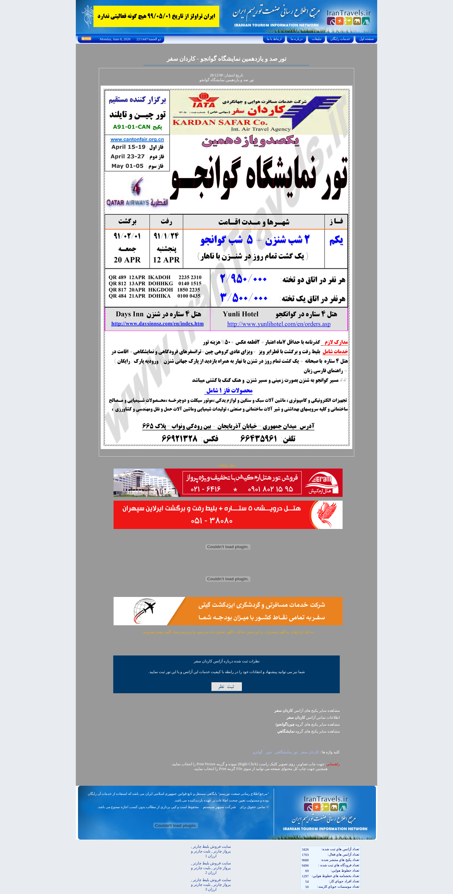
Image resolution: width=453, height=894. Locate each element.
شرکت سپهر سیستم (219, 807)
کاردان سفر (309, 752)
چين (269, 752)
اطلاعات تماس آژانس (313, 717)
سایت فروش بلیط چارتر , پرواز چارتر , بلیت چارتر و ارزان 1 (211, 851)
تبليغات (316, 39)
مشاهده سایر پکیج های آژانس (307, 710)
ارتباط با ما (274, 39)
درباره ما (297, 39)
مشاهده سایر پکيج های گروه (308, 724)
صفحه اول (366, 39)
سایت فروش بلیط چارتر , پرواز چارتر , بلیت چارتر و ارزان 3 (211, 884)
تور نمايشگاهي (286, 752)
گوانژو (258, 752)
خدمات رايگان (340, 39)
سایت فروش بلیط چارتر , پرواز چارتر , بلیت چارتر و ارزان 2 (211, 868)
